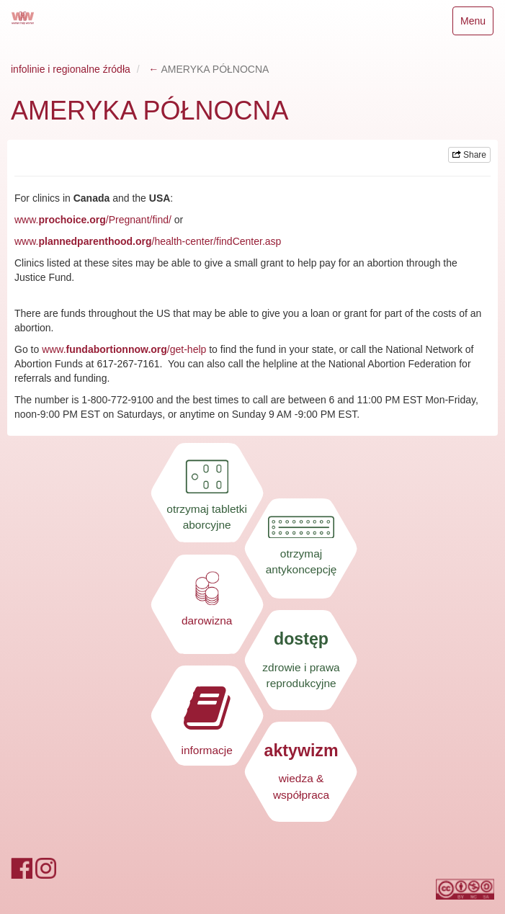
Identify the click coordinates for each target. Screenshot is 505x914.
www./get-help (124, 349)
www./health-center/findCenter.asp (147, 241)
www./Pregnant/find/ (92, 219)
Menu (476, 24)
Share (469, 155)
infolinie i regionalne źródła (70, 69)
